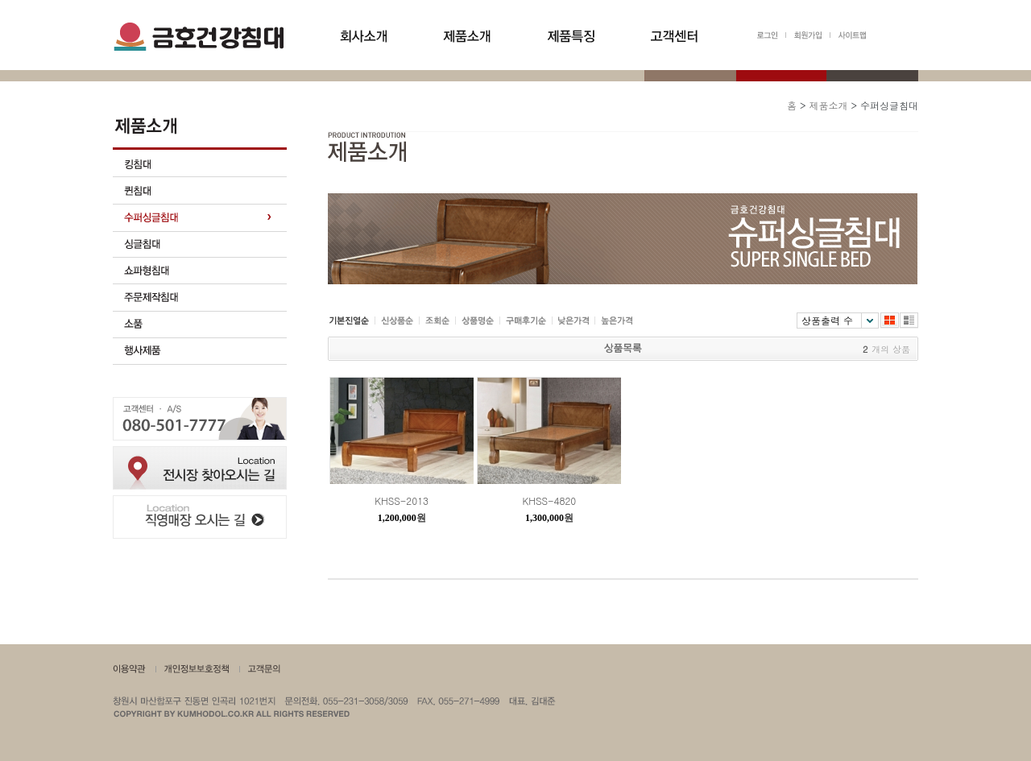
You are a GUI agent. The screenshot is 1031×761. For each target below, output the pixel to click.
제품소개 (828, 105)
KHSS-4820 (550, 500)
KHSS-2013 (402, 500)
